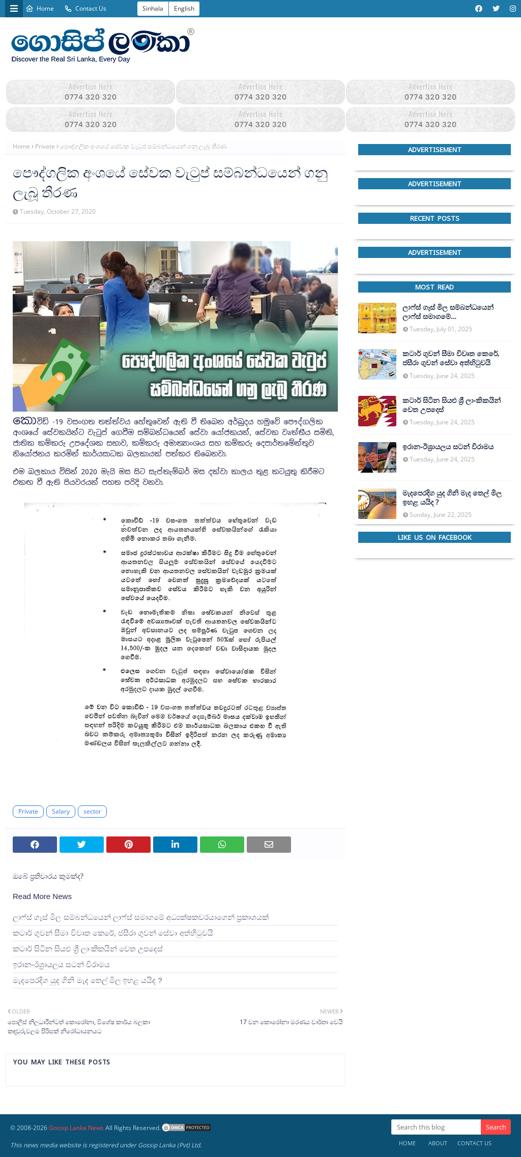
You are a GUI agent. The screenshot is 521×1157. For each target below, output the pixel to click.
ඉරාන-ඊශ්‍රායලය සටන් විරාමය (61, 964)
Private (45, 146)
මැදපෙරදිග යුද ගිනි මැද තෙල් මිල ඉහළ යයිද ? (87, 980)
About (437, 1143)
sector (92, 811)
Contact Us (85, 8)
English (184, 8)
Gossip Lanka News (76, 1127)
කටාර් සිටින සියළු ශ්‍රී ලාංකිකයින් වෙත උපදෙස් (88, 948)
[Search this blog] (436, 1127)
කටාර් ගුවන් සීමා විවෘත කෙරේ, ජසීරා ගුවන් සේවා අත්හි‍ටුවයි (113, 933)
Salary (61, 811)
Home (39, 8)
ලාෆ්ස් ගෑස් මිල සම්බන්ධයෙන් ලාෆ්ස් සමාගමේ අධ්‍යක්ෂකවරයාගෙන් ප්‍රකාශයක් (141, 917)
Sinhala (152, 8)
